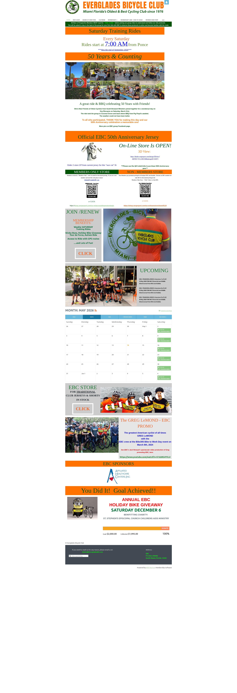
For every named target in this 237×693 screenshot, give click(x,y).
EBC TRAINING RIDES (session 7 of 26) (152, 279)
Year (109, 317)
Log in (166, 2)
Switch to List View (166, 310)
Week (74, 317)
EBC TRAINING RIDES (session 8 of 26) (152, 288)
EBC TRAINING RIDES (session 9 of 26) (152, 297)
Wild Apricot (150, 567)
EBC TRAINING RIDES (164, 331)
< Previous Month (127, 317)
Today (145, 317)
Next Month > (162, 317)
